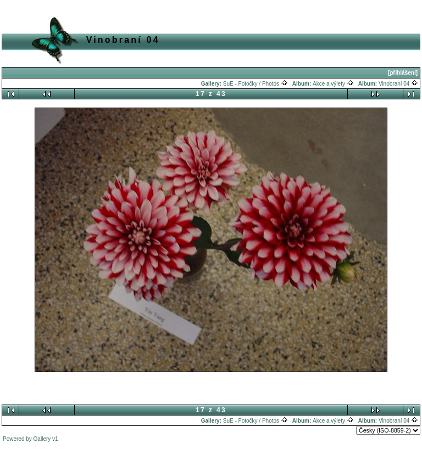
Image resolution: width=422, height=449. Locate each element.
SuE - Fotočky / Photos (255, 84)
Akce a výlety (333, 84)
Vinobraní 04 (398, 84)
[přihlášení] (403, 73)
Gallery (42, 439)
